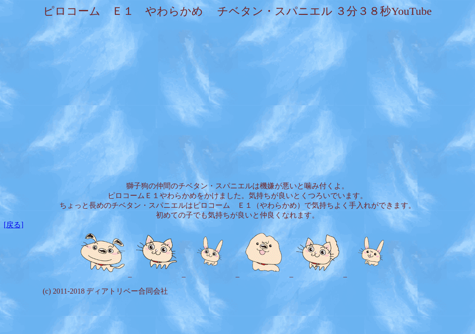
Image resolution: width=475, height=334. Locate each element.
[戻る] (14, 225)
